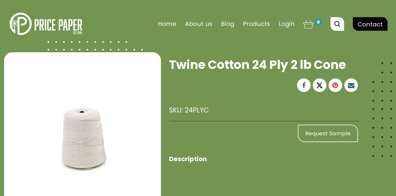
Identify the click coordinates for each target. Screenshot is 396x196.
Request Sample (328, 133)
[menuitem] (167, 23)
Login (287, 24)
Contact (370, 24)
